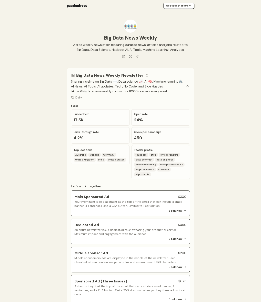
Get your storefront (178, 5)
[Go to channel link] (147, 75)
